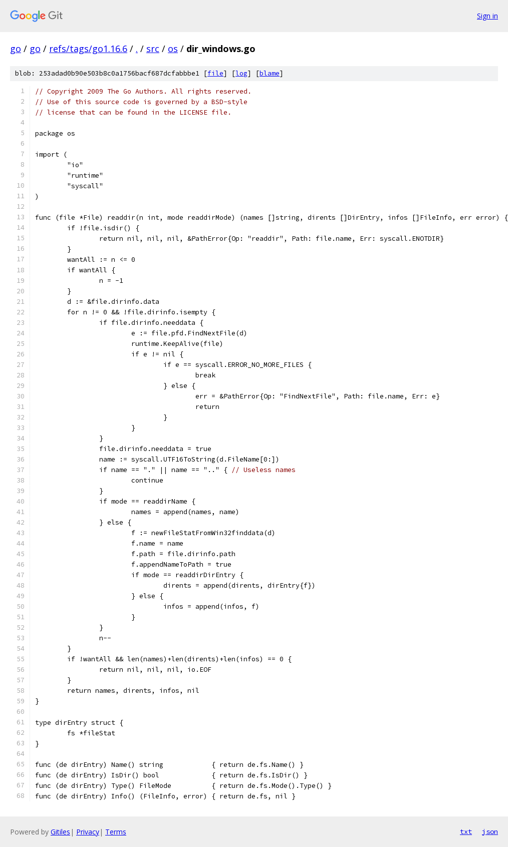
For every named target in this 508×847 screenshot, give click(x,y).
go (15, 49)
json (490, 831)
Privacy (87, 831)
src (152, 49)
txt (466, 831)
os (173, 49)
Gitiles (60, 831)
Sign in (487, 16)
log (241, 73)
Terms (115, 831)
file (215, 73)
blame (270, 73)
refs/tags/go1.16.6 (88, 49)
